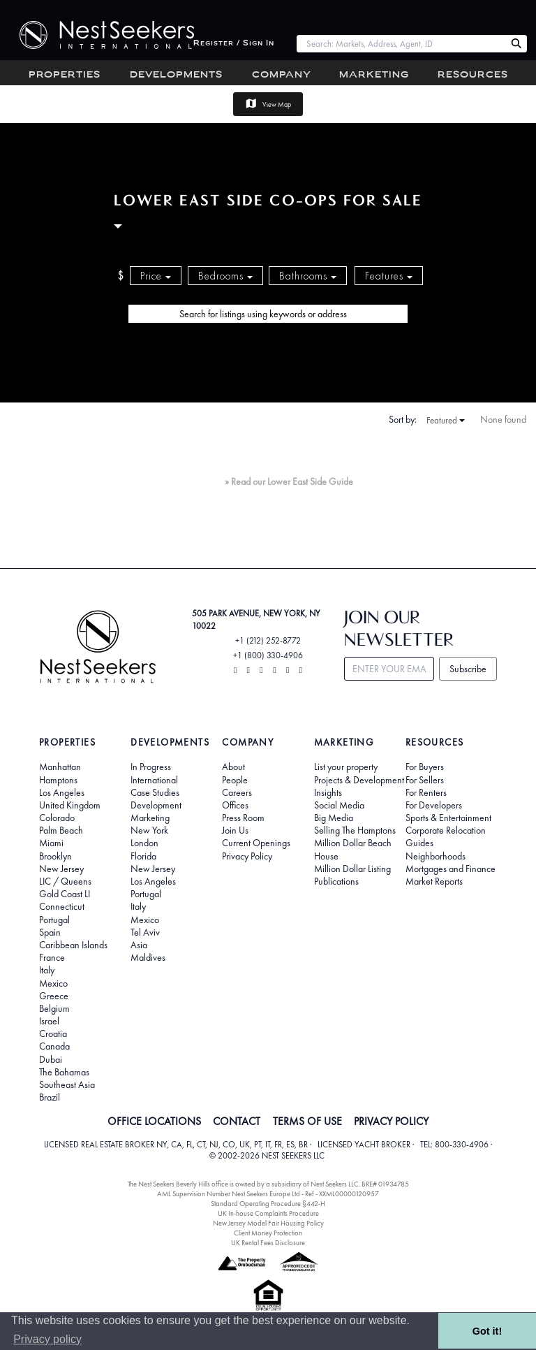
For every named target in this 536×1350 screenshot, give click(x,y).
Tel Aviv (145, 932)
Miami (51, 842)
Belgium (54, 1008)
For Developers (433, 805)
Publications (336, 881)
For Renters (426, 792)
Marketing (374, 75)
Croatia (53, 1033)
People (235, 780)
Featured (445, 420)
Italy (46, 970)
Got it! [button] (487, 1331)
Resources (473, 75)
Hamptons (58, 780)
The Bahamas (64, 1072)
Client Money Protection (268, 1233)
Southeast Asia (67, 1084)
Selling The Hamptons (355, 830)
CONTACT (236, 1121)
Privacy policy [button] (47, 1339)
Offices (235, 805)
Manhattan (60, 766)
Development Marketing (156, 811)
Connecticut (61, 906)
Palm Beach (61, 830)
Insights (328, 792)
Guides (419, 842)
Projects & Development (359, 780)
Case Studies (155, 792)
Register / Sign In (233, 44)
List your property (346, 766)
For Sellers (424, 780)
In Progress (151, 766)
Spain (50, 932)
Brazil (49, 1097)
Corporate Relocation (445, 830)
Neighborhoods (435, 856)
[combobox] (401, 43)
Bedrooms (225, 276)
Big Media (333, 817)
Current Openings (256, 842)
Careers (237, 792)
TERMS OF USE (307, 1121)
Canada (54, 1046)
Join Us (235, 830)
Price (155, 276)
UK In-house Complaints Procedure (268, 1213)
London (144, 842)
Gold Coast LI (64, 893)
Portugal (54, 919)
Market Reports (434, 881)
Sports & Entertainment (448, 817)
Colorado (57, 817)
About (233, 766)
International (154, 780)
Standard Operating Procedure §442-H (268, 1203)
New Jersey (61, 868)
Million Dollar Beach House (353, 849)
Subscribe (467, 668)
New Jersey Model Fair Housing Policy (268, 1223)
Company (281, 75)
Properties (64, 75)
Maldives (148, 957)
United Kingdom (69, 805)
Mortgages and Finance (450, 868)
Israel (49, 1021)
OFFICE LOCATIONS (154, 1121)
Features (388, 276)
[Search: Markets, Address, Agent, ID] (401, 43)
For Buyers (424, 766)
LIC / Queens (65, 881)
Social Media (339, 805)
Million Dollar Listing (352, 868)
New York (149, 830)
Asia (139, 944)
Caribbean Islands (73, 944)
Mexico (53, 983)
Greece (53, 995)
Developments (176, 75)
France (52, 957)
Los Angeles (61, 792)
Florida (143, 856)
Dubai (50, 1059)
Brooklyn (55, 856)
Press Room (243, 817)
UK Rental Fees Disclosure (268, 1242)
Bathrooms (307, 276)
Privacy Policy (247, 856)
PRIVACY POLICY (391, 1121)
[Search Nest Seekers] (516, 44)
